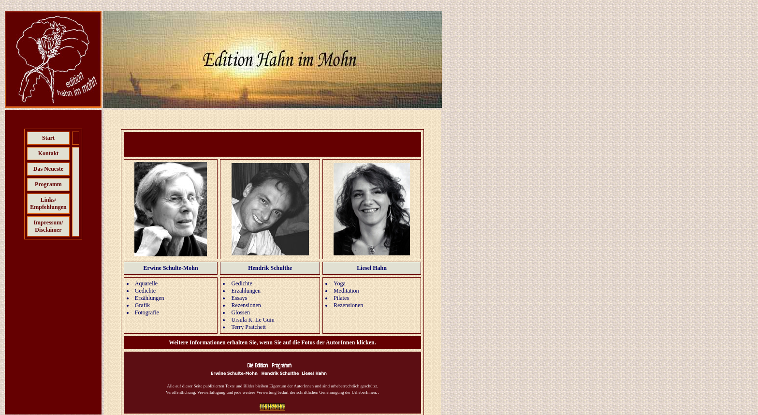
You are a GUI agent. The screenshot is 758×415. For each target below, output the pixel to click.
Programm (48, 184)
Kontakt (48, 153)
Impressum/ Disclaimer (48, 226)
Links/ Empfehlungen (48, 203)
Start (48, 137)
